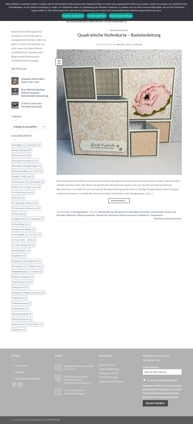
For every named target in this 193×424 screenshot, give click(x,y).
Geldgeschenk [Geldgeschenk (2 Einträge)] (20, 218)
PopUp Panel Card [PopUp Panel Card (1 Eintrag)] (22, 282)
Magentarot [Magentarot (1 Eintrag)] (36, 266)
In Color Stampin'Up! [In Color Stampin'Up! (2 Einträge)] (23, 245)
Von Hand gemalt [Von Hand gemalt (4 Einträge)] (21, 314)
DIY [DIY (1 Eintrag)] (39, 171)
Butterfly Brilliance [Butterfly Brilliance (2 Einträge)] (22, 171)
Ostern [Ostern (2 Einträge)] (37, 271)
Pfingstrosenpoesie (86, 215)
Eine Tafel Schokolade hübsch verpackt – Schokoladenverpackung (34, 92)
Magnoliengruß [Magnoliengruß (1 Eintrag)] (21, 271)
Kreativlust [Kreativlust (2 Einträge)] (19, 266)
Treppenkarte (156, 215)
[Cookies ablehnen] (189, 11)
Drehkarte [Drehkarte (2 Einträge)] (37, 182)
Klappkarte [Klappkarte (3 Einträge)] (19, 255)
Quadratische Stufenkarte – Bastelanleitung (119, 35)
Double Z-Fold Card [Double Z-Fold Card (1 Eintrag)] (23, 176)
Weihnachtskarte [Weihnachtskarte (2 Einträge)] (21, 319)
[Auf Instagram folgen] (20, 385)
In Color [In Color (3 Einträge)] (35, 234)
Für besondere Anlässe (161, 212)
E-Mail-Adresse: (162, 370)
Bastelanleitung (119, 30)
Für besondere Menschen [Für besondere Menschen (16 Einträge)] (26, 208)
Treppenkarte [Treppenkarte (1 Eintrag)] (20, 308)
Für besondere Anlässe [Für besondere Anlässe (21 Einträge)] (25, 203)
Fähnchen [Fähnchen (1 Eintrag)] (18, 197)
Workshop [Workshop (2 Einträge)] (18, 324)
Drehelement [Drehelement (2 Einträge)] (20, 182)
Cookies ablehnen (96, 16)
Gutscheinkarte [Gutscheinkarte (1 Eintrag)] (21, 224)
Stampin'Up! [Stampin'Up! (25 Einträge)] (20, 287)
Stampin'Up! (101, 215)
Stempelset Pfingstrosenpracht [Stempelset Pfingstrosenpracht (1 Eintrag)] (28, 292)
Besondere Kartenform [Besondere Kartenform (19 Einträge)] (25, 160)
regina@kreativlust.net (111, 381)
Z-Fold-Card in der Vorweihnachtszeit (31, 105)
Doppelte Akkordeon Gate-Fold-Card (33, 80)
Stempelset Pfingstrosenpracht (122, 215)
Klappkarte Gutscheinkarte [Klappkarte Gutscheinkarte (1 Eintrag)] (26, 261)
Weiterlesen (119, 200)
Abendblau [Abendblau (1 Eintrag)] (18, 145)
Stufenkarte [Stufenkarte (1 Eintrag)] (19, 298)
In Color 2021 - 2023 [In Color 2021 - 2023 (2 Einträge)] (23, 240)
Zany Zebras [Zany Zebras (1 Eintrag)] (35, 324)
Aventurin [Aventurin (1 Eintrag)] (34, 145)
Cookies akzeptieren (73, 16)
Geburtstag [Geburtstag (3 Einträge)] (19, 213)
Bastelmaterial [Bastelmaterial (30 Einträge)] (21, 155)
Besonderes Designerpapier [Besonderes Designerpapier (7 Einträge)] (26, 166)
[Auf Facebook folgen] (14, 385)
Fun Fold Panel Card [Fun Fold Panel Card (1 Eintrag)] (23, 192)
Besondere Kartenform (139, 212)
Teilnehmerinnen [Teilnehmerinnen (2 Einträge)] (21, 303)
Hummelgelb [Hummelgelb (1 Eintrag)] (19, 234)
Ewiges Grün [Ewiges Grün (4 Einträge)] (32, 187)
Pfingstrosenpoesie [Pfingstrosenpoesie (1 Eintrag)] (22, 276)
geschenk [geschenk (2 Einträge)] (37, 218)
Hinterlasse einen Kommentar (168, 218)
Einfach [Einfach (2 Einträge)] (17, 187)
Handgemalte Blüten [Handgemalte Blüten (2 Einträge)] (23, 229)
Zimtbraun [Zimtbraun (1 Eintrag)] (18, 329)
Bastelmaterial (121, 212)
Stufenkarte (143, 215)
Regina (138, 44)
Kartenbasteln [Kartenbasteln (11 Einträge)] (21, 250)
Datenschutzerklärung (121, 16)
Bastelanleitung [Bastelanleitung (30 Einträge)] (21, 150)
